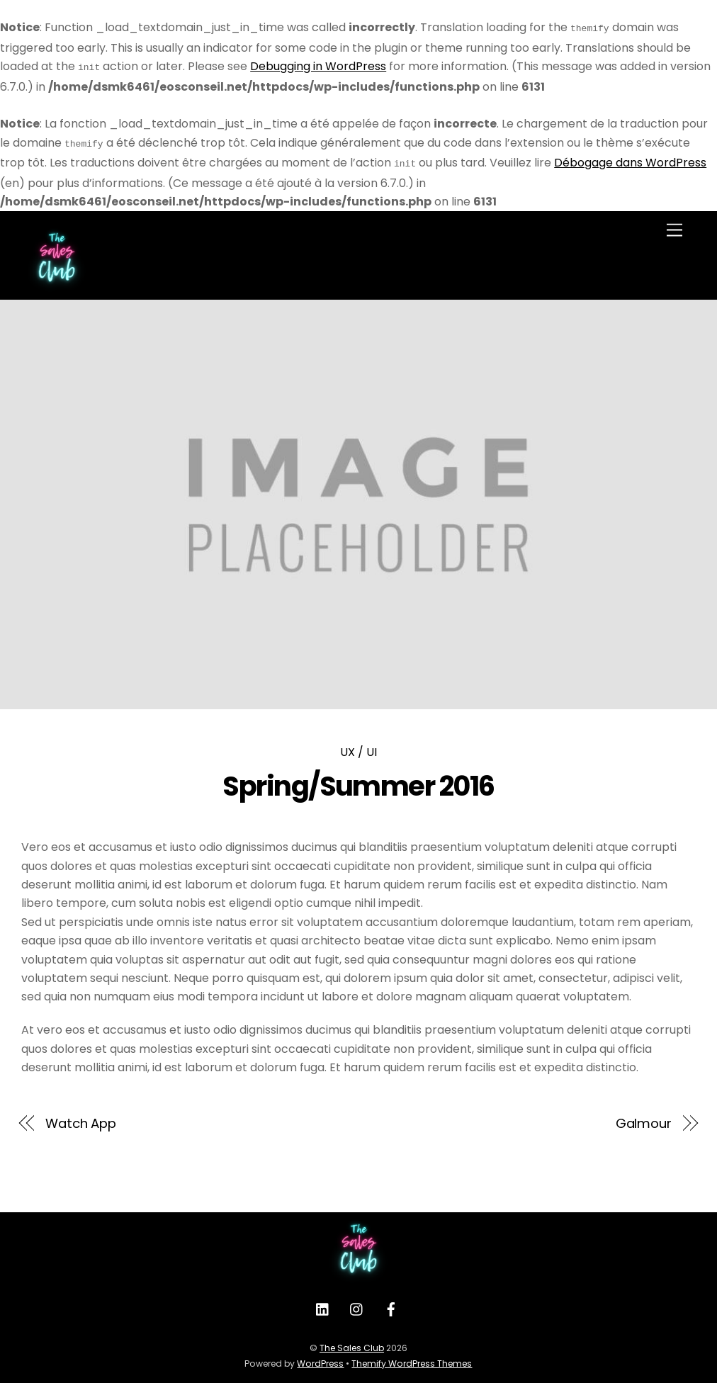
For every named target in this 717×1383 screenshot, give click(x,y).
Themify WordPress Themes (411, 1358)
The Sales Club (352, 1342)
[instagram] (357, 1304)
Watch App (80, 1118)
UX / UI (358, 746)
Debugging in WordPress (318, 65)
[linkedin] (323, 1304)
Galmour (644, 1118)
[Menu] (674, 225)
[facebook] (391, 1304)
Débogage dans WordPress (630, 158)
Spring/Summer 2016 (358, 780)
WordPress (320, 1358)
